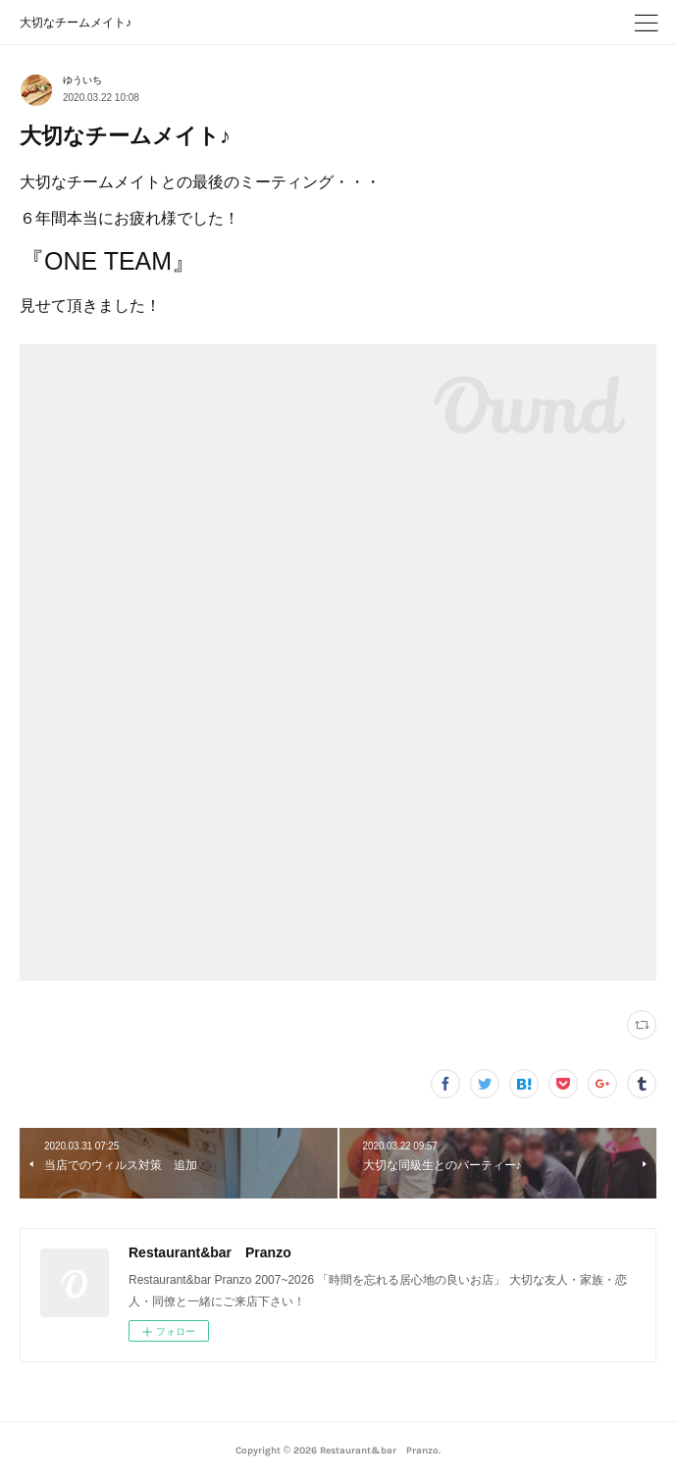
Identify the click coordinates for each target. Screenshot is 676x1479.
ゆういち (82, 80)
